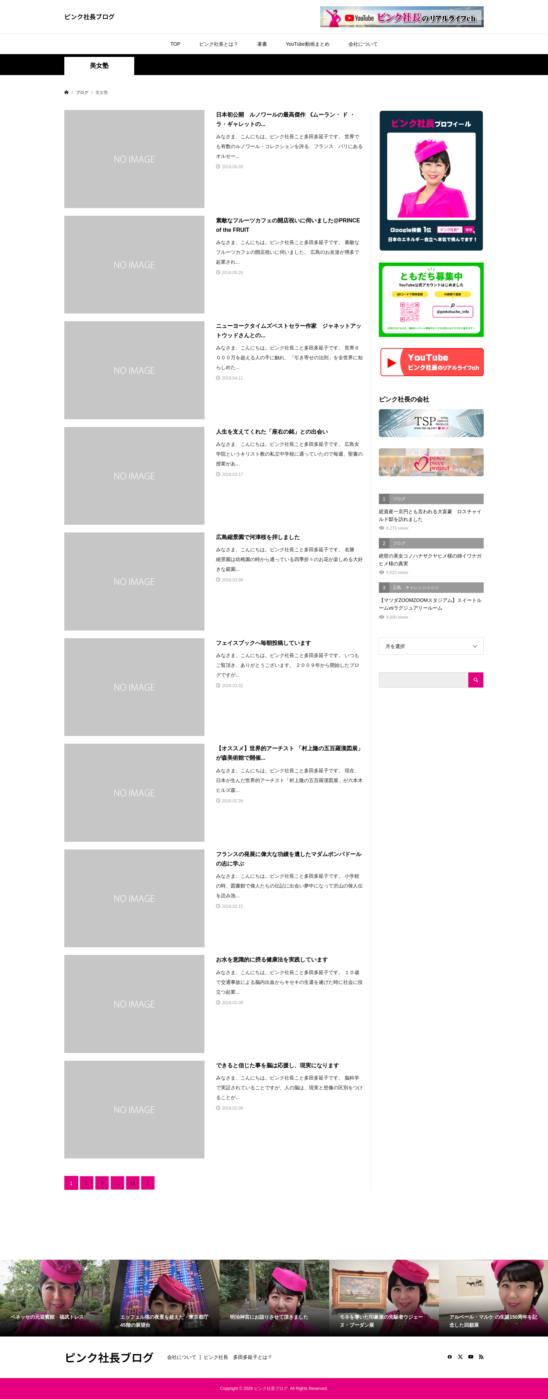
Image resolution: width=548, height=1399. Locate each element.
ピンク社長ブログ (89, 16)
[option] (55, 1298)
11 (133, 1183)
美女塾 (99, 65)
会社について (363, 44)
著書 (262, 44)
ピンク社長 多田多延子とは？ (238, 1357)
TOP (175, 44)
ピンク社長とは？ (218, 44)
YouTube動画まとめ (308, 44)
